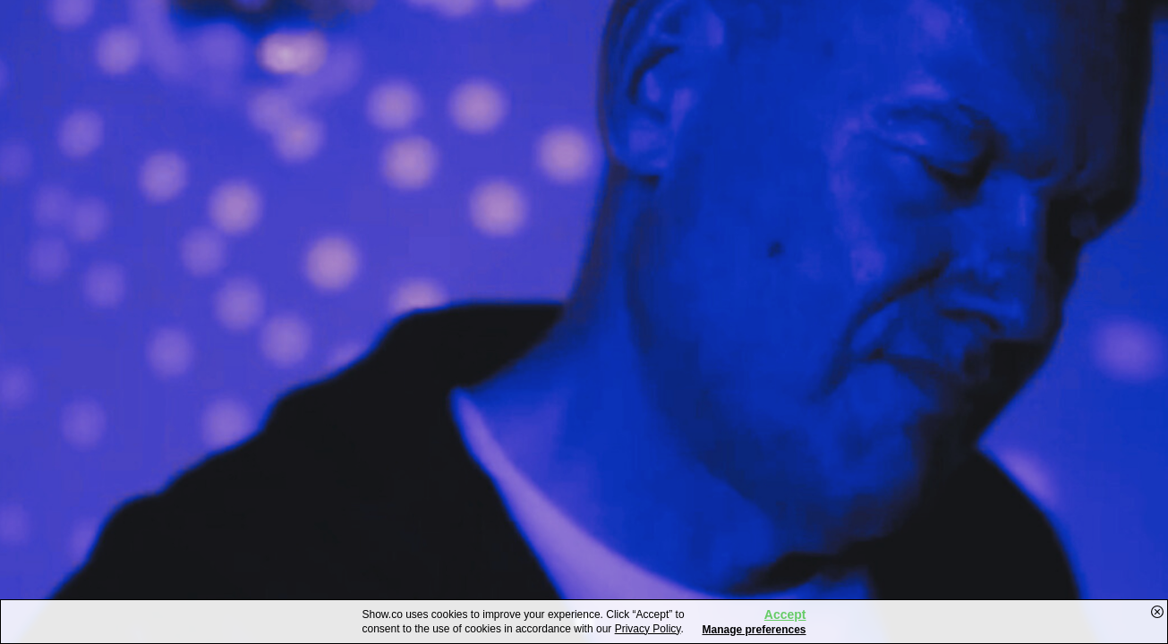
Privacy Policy (648, 629)
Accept (785, 614)
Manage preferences (754, 629)
